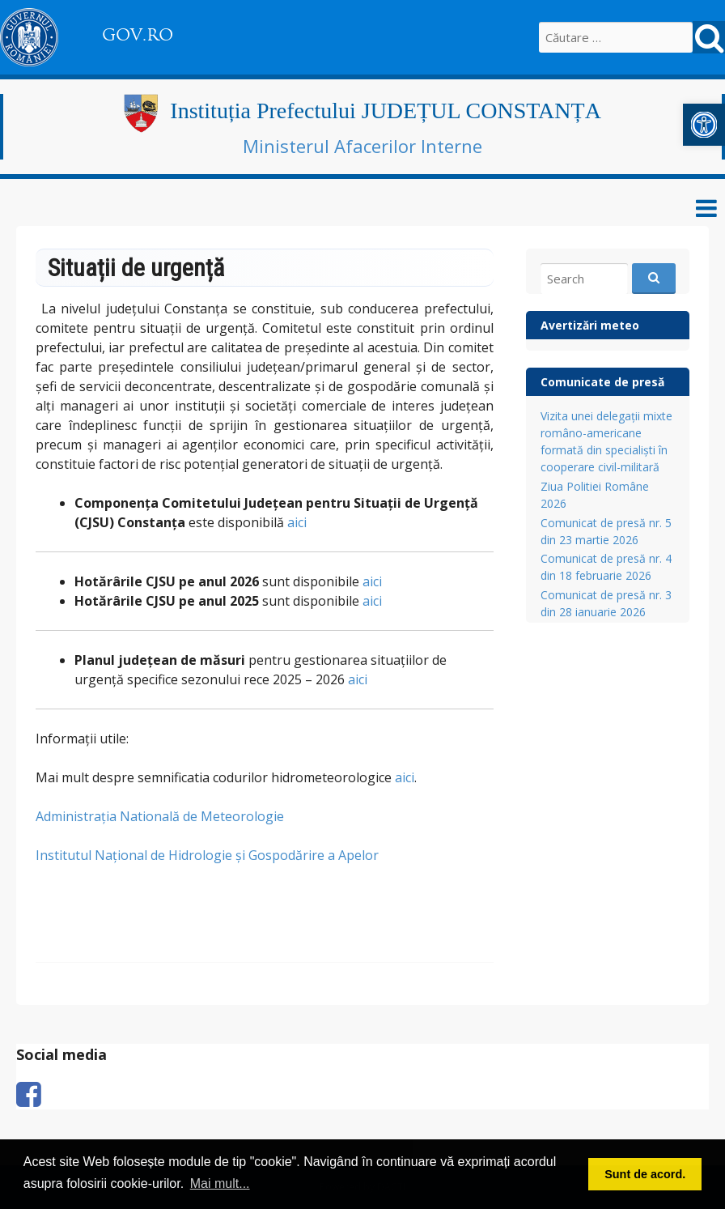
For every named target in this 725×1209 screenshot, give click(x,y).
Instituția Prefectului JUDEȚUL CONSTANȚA (385, 110)
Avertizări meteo (590, 325)
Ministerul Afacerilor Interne (362, 146)
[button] (704, 125)
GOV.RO (137, 34)
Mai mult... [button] (220, 1183)
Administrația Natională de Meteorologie (160, 816)
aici (297, 522)
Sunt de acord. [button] (644, 1174)
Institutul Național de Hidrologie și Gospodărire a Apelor (207, 855)
